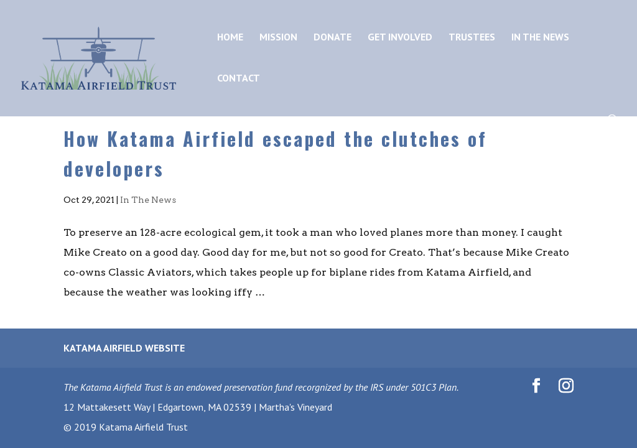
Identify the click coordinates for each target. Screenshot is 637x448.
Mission (278, 37)
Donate (332, 37)
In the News (540, 37)
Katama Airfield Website (124, 348)
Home (230, 37)
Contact (238, 78)
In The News (148, 200)
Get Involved (400, 37)
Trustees (472, 37)
